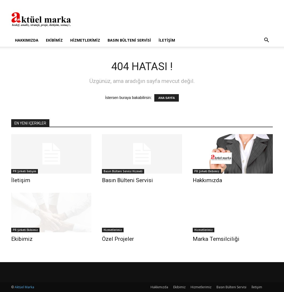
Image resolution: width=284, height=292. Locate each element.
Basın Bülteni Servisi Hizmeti (123, 171)
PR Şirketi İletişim (24, 171)
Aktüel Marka (24, 287)
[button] (266, 40)
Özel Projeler (118, 239)
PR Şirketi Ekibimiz (206, 171)
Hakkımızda (26, 40)
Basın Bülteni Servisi (129, 40)
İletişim (167, 40)
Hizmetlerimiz (85, 40)
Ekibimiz (54, 40)
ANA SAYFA (166, 97)
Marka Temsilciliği (216, 239)
